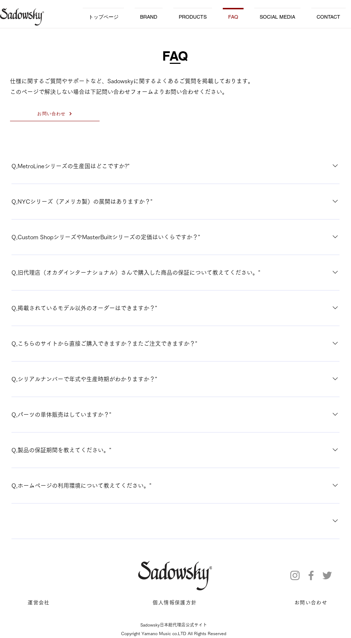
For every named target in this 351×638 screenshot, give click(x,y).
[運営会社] (39, 603)
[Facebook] (311, 575)
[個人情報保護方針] (175, 603)
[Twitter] (327, 575)
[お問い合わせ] (55, 114)
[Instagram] (295, 575)
